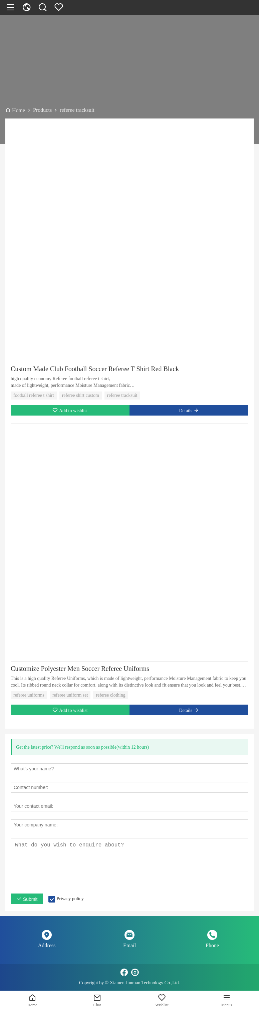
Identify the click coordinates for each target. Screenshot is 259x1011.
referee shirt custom (80, 395)
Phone (212, 945)
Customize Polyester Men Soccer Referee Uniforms (80, 668)
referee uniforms (28, 695)
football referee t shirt (33, 395)
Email (129, 945)
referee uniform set (70, 695)
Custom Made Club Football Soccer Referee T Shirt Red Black (95, 368)
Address (46, 945)
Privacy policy (69, 898)
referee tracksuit (122, 395)
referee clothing (110, 695)
